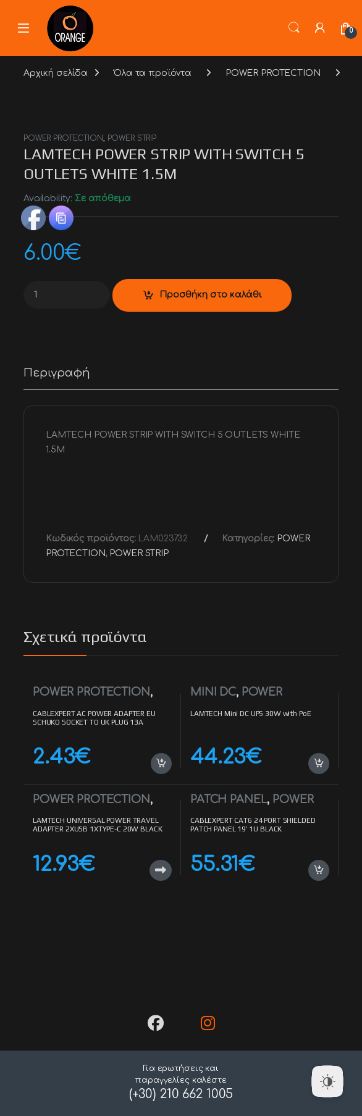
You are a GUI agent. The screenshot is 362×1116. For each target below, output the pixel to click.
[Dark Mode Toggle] (327, 1081)
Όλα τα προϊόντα (153, 73)
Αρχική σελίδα (55, 73)
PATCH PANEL (228, 799)
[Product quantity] (66, 295)
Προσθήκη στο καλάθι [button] (161, 763)
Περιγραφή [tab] (56, 373)
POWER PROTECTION (273, 73)
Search (294, 28)
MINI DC (213, 692)
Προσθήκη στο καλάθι (210, 294)
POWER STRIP (131, 138)
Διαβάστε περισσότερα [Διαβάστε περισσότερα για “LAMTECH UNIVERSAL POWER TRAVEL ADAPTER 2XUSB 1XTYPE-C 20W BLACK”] (160, 870)
